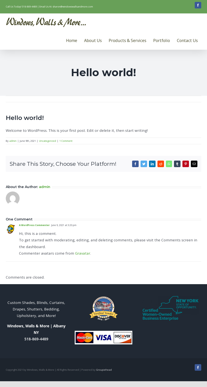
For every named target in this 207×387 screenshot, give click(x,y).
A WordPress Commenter (34, 225)
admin (13, 141)
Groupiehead (104, 369)
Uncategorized (47, 141)
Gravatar (82, 253)
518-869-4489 (29, 6)
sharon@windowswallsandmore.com (73, 6)
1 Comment (65, 141)
